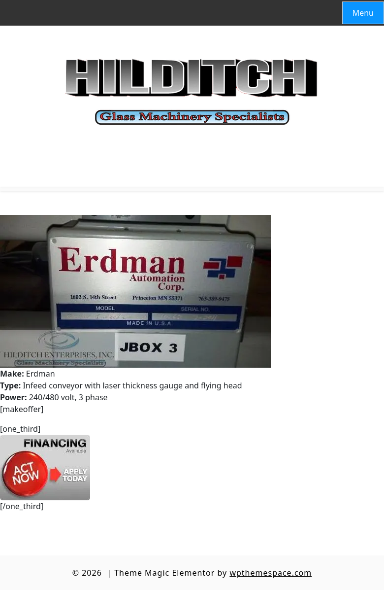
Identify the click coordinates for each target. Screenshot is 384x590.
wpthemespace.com (270, 572)
